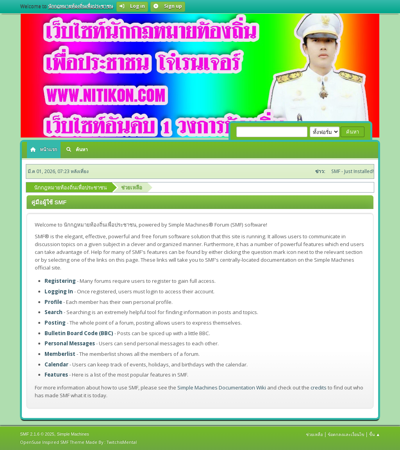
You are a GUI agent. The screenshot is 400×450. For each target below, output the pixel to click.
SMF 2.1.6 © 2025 (37, 434)
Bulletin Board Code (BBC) (79, 333)
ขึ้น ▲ (374, 434)
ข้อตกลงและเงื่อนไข (346, 434)
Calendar (56, 364)
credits (319, 387)
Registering (60, 280)
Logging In (59, 291)
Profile (53, 301)
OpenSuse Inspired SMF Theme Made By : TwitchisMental (78, 442)
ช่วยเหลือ (314, 434)
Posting (55, 322)
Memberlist (60, 353)
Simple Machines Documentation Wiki (221, 387)
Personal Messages (70, 343)
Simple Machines (73, 434)
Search (53, 312)
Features (56, 374)
